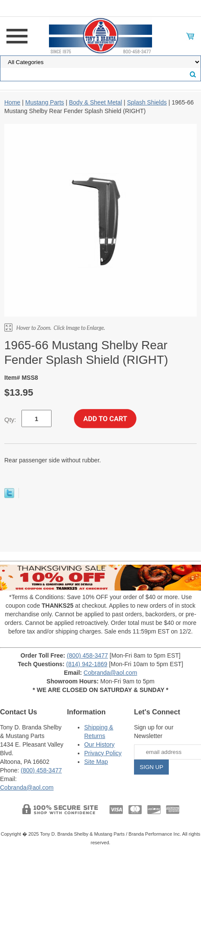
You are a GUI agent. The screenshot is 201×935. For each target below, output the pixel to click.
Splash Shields (147, 102)
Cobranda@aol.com (110, 672)
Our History (99, 744)
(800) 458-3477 (87, 655)
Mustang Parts (44, 102)
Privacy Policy (103, 753)
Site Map (96, 761)
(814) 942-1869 (86, 664)
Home (12, 102)
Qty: (10, 419)
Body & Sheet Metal (95, 102)
